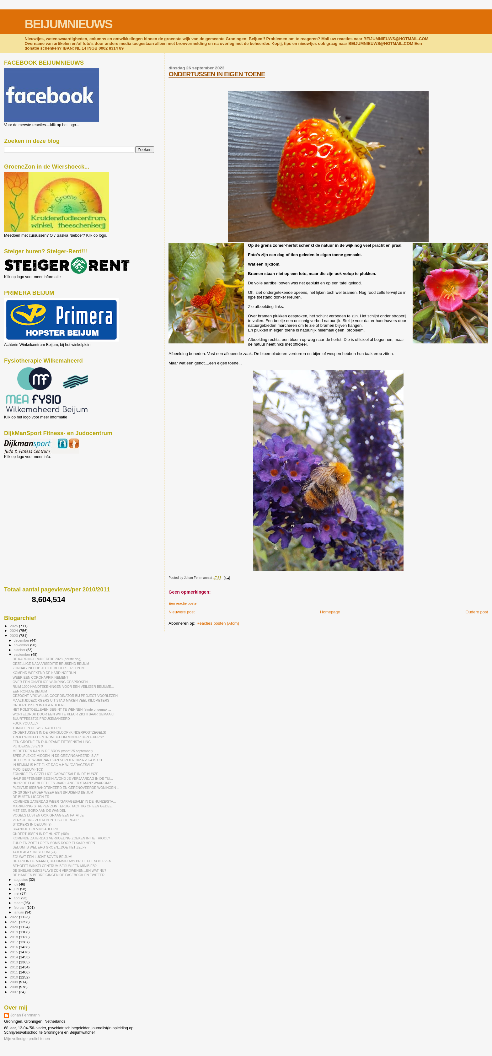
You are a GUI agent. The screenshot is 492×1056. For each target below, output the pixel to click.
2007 (14, 992)
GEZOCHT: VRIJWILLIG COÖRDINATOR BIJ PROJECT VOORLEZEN (65, 696)
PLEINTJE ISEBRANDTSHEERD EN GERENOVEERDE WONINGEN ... (66, 787)
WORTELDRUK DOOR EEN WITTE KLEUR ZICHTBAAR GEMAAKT (64, 714)
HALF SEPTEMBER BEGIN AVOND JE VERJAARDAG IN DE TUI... (63, 778)
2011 (14, 972)
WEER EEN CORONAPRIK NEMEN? (40, 677)
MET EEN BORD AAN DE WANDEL (39, 810)
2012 (14, 967)
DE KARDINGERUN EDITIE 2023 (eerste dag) (47, 659)
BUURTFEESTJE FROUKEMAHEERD (41, 718)
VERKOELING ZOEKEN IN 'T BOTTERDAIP (46, 820)
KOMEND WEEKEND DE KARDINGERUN (44, 673)
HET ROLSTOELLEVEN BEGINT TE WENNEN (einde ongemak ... (62, 709)
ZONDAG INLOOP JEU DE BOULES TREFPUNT (49, 668)
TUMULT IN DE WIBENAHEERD (37, 728)
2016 (14, 947)
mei (17, 893)
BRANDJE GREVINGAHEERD (35, 829)
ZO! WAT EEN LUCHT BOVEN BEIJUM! (42, 857)
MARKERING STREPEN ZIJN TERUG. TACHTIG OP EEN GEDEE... (64, 806)
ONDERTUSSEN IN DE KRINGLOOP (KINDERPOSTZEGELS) (59, 732)
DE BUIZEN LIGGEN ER (31, 797)
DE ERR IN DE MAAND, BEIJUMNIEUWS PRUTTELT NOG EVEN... (63, 861)
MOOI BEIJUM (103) (28, 769)
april (17, 898)
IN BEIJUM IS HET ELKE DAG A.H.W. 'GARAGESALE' (53, 765)
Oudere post (476, 612)
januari (19, 912)
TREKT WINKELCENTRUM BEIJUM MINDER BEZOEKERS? (58, 737)
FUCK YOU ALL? (25, 723)
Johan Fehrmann (25, 1015)
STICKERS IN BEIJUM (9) (32, 824)
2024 (14, 630)
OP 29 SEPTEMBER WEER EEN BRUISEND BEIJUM (53, 792)
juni (17, 889)
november (22, 645)
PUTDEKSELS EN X (28, 746)
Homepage (330, 612)
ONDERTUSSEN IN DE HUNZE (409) (41, 834)
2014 (14, 957)
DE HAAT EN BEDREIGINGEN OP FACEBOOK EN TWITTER (58, 875)
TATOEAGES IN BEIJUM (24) (34, 852)
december (22, 640)
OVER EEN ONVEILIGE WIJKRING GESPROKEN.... (52, 682)
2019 (14, 932)
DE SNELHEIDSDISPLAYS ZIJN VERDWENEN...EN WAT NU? (59, 870)
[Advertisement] (32, 492)
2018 (14, 937)
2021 (14, 922)
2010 (14, 977)
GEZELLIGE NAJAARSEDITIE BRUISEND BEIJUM (51, 663)
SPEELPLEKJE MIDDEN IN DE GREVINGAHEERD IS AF (56, 755)
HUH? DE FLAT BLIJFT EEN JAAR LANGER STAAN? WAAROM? (62, 783)
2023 (14, 635)
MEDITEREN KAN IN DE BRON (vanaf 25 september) (53, 751)
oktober (20, 650)
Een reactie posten (183, 603)
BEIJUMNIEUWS (68, 24)
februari (20, 907)
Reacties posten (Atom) (217, 623)
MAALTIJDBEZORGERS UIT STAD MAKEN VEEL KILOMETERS (61, 700)
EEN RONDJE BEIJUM (30, 691)
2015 (14, 952)
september (22, 654)
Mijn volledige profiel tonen (27, 1039)
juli (16, 884)
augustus (21, 879)
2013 (14, 962)
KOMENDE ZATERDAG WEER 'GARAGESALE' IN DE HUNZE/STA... (64, 801)
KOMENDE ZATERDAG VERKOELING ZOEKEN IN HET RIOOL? (61, 838)
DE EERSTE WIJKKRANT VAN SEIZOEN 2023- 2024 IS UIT (57, 760)
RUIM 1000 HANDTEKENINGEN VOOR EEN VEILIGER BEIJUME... (63, 686)
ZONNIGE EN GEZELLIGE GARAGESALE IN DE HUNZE (55, 774)
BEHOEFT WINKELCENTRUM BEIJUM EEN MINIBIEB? (55, 866)
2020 (14, 927)
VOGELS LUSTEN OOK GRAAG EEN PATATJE (48, 815)
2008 (14, 987)
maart (19, 903)
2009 (14, 982)
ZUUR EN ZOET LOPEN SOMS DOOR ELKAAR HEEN (54, 843)
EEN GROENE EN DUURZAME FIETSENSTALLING (52, 742)
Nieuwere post (181, 612)
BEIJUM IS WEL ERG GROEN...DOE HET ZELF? (49, 847)
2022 (14, 917)
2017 (14, 942)
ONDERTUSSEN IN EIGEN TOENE (216, 74)
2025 (14, 626)
